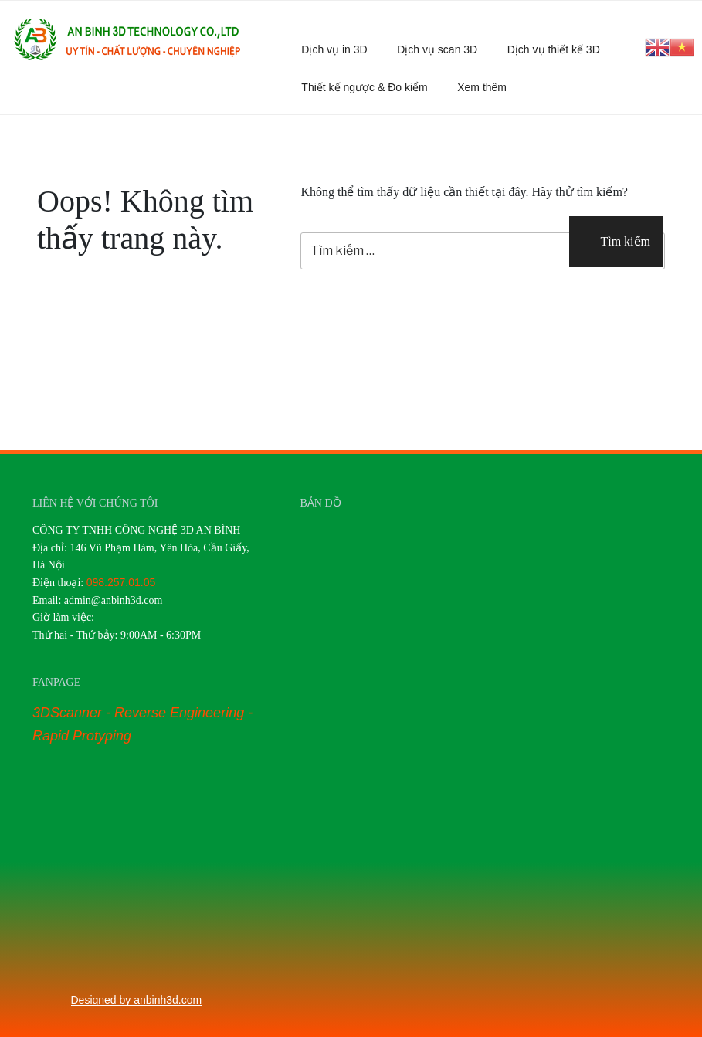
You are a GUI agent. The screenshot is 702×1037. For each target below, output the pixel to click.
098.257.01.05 (121, 582)
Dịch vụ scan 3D (437, 49)
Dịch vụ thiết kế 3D (553, 49)
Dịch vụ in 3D (334, 49)
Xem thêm (489, 87)
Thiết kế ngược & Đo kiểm (364, 87)
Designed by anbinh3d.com (136, 1000)
